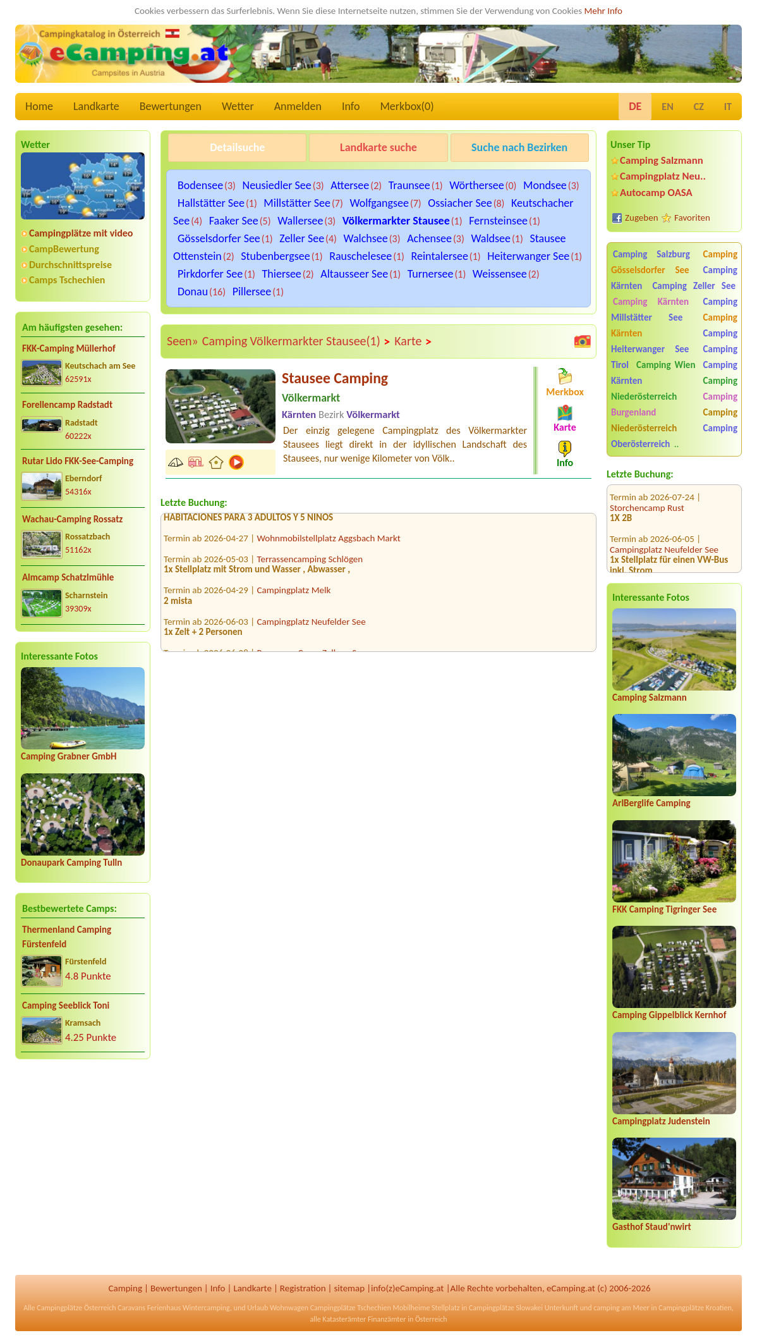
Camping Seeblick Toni (65, 1005)
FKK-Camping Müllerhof (69, 348)
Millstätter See (296, 203)
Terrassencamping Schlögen (310, 562)
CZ (699, 107)
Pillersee (252, 291)
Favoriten (692, 217)
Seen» (182, 340)
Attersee (349, 185)
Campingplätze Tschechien (350, 1307)
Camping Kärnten (651, 301)
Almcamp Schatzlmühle (68, 577)
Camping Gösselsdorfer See (674, 262)
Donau (193, 291)
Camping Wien (665, 365)
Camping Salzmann (661, 160)
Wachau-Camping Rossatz (72, 519)
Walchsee (366, 238)
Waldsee (491, 238)
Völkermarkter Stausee (396, 221)
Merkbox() (406, 106)
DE (635, 106)
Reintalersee (439, 256)
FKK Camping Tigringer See (664, 909)
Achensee (429, 238)
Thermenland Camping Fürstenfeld (66, 937)
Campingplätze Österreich (76, 1307)
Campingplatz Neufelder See (664, 533)
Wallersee (300, 221)
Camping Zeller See (694, 286)
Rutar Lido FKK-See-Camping (77, 461)
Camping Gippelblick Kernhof (669, 1015)
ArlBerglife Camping (651, 803)
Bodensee (200, 185)
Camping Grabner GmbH (68, 756)
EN (667, 107)
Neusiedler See (277, 185)
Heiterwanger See (528, 256)
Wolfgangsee (379, 203)
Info (351, 106)
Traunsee (409, 185)
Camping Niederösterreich (674, 388)
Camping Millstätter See (674, 309)
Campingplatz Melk (294, 593)
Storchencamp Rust (647, 491)
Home (39, 106)
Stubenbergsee (275, 256)
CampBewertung (64, 249)
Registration (303, 1288)
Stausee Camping (335, 378)
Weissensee (500, 274)
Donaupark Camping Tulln (71, 862)
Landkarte (96, 106)
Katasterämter (344, 1319)
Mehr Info (603, 10)
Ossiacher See (460, 203)
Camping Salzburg (651, 254)
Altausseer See (354, 274)
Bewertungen (171, 106)
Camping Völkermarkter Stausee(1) (296, 341)
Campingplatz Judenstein (661, 1121)
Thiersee (281, 274)
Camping (125, 1288)
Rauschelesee (360, 256)
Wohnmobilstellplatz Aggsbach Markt (329, 541)
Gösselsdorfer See (219, 238)
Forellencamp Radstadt (67, 404)
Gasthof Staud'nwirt (651, 1226)
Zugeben (641, 217)
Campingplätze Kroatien (695, 1307)
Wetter (238, 106)
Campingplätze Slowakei (506, 1307)
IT (728, 107)
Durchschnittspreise (70, 265)
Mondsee (545, 185)
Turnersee (431, 274)
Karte (413, 341)
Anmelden (298, 106)
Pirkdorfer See (210, 274)
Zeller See (301, 238)
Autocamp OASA (656, 192)
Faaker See (233, 221)
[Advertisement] (82, 1168)
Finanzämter (387, 1319)
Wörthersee (476, 185)
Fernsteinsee (498, 221)
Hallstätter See (211, 203)
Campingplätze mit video (81, 233)
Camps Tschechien (67, 280)
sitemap (349, 1288)
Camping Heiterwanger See (674, 341)
